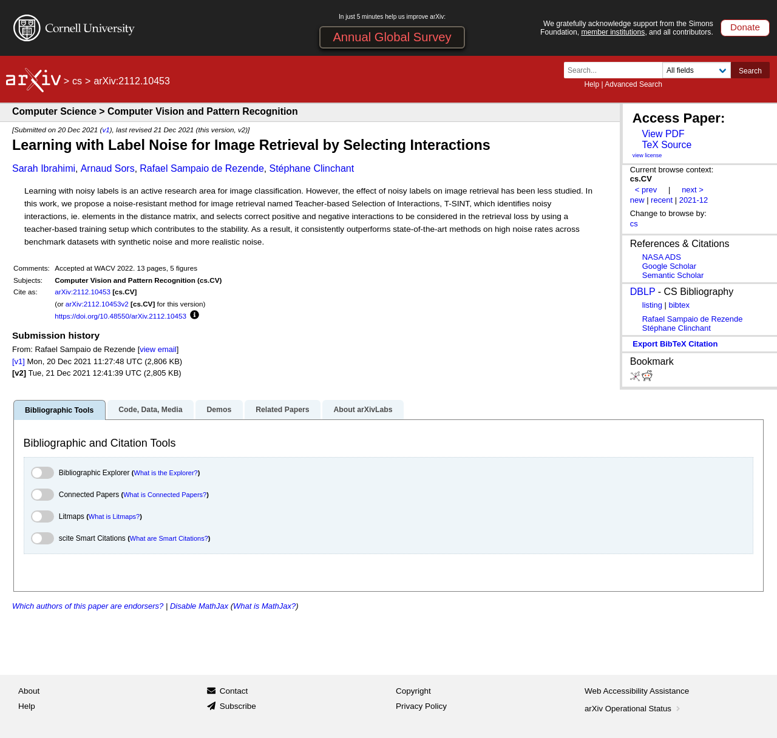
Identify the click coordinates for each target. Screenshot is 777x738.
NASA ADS (661, 257)
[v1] (18, 361)
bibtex (679, 305)
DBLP (643, 291)
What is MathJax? (264, 606)
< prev (646, 189)
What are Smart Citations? (169, 538)
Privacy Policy (421, 706)
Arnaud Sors (108, 168)
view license (647, 155)
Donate (745, 27)
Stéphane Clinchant (311, 168)
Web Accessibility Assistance (637, 691)
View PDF (663, 134)
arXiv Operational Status (633, 708)
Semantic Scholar (673, 275)
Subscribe (238, 706)
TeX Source (666, 145)
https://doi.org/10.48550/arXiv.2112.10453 (120, 316)
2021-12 (693, 200)
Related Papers (282, 409)
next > (693, 189)
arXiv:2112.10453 (82, 292)
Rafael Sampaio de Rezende (202, 168)
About (28, 691)
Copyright (413, 691)
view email (158, 349)
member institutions (613, 32)
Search (750, 71)
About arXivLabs (362, 409)
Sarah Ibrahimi (43, 168)
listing (652, 305)
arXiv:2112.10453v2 (97, 304)
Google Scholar (669, 266)
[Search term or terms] (617, 70)
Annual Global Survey (392, 37)
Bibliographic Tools (59, 410)
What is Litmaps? (114, 516)
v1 (105, 130)
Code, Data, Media (150, 409)
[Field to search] (696, 70)
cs (77, 81)
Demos (218, 409)
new (637, 200)
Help (591, 84)
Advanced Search (633, 84)
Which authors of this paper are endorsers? (87, 606)
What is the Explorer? (166, 472)
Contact (234, 691)
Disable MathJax (199, 606)
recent (662, 200)
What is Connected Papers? (164, 494)
